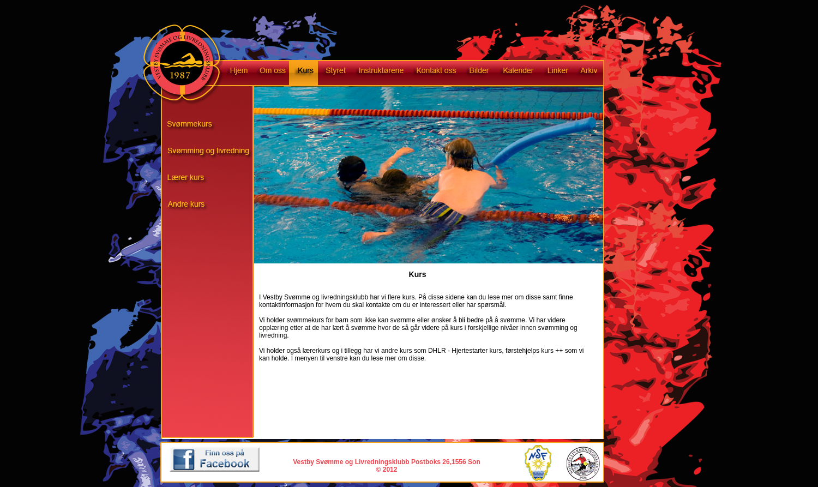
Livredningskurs (213, 181)
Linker (557, 73)
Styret (334, 73)
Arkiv (593, 73)
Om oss (271, 73)
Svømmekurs (213, 127)
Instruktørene (380, 73)
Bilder (478, 73)
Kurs (303, 73)
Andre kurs (213, 209)
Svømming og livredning (213, 154)
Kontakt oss (435, 73)
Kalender (517, 73)
